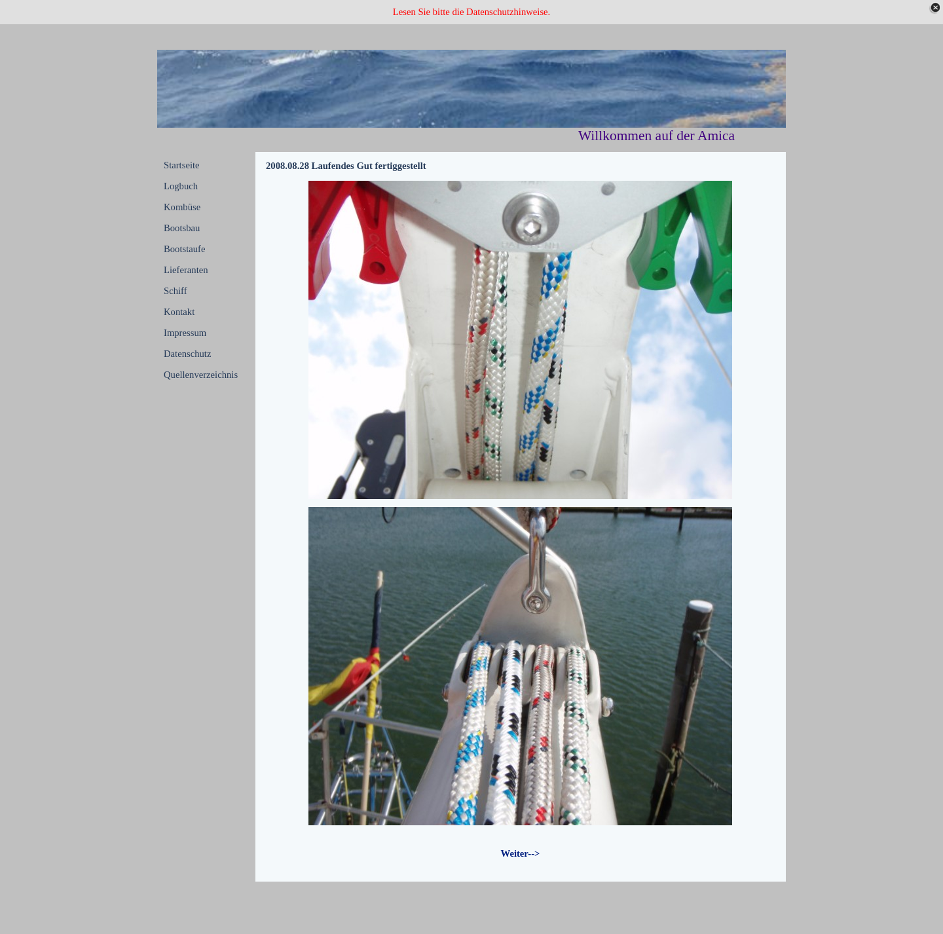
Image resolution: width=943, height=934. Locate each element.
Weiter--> (520, 853)
